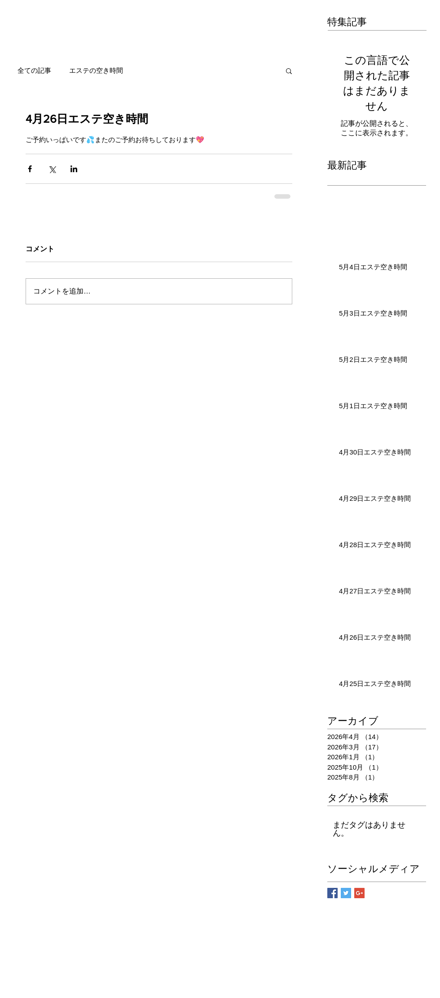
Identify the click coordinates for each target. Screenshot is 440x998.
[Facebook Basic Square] (332, 893)
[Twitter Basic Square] (346, 893)
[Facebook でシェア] (30, 169)
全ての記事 (34, 70)
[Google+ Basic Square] (359, 893)
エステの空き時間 (96, 70)
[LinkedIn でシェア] (74, 169)
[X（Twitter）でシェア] (52, 169)
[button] (289, 70)
